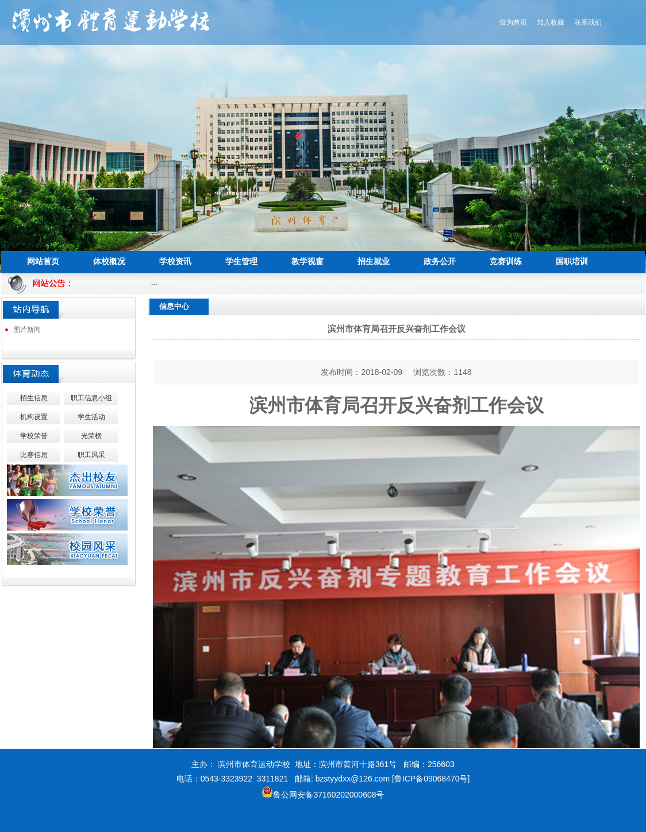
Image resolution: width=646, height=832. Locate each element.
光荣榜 (91, 436)
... (156, 282)
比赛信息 (34, 455)
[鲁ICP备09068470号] (431, 778)
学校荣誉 (34, 436)
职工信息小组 (91, 398)
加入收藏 (550, 22)
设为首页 (513, 22)
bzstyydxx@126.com (353, 778)
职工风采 (91, 455)
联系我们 (588, 22)
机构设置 (34, 417)
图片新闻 (27, 330)
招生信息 (34, 398)
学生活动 (91, 417)
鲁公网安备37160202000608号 (323, 794)
